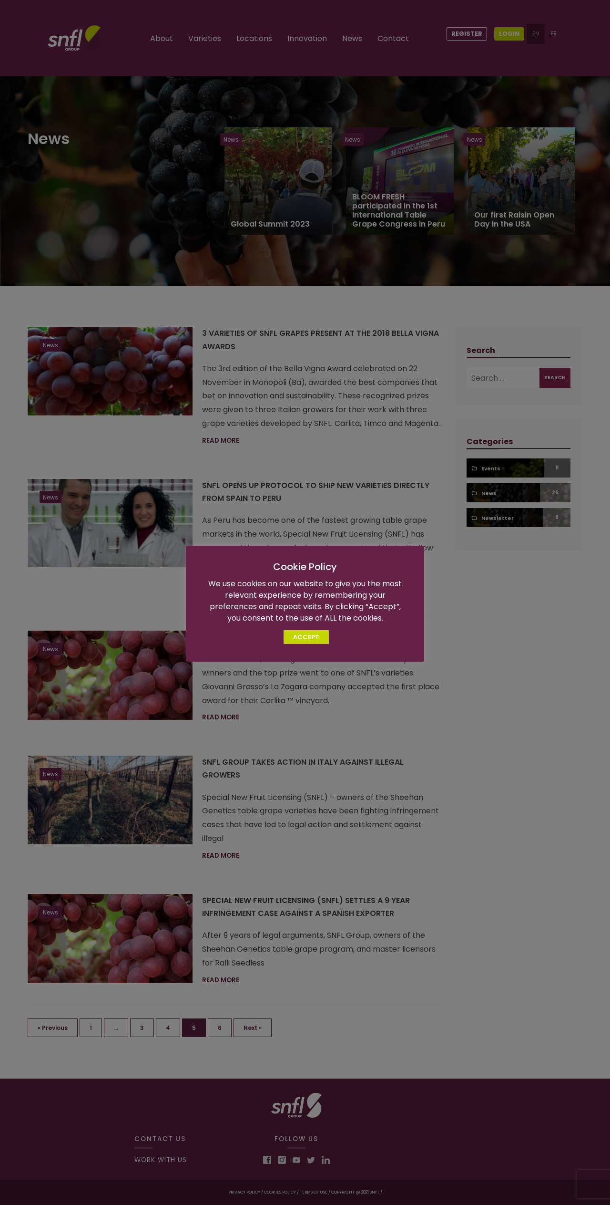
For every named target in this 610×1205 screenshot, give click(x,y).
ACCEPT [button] (306, 637)
